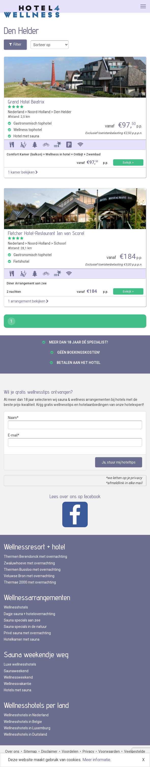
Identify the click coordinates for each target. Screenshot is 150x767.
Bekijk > (128, 162)
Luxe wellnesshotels (20, 664)
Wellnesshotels (16, 607)
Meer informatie (96, 760)
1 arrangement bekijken (28, 301)
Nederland (16, 112)
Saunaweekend (16, 671)
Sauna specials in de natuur (25, 626)
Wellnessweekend (18, 677)
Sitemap (30, 751)
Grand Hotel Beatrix (26, 102)
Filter (15, 44)
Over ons (12, 751)
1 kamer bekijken (23, 172)
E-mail (13, 435)
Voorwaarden (109, 751)
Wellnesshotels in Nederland (26, 715)
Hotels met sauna (17, 690)
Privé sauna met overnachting (27, 633)
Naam (12, 417)
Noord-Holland (39, 112)
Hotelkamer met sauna (21, 639)
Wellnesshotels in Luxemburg (27, 728)
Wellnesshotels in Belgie (23, 721)
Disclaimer (49, 751)
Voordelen (70, 751)
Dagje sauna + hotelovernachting (29, 614)
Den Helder (62, 112)
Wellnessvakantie (17, 683)
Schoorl (60, 243)
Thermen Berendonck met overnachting (35, 556)
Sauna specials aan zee (22, 620)
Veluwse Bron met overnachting (29, 576)
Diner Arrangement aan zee (27, 283)
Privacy (88, 751)
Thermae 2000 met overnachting (30, 582)
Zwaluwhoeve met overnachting (29, 563)
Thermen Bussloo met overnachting (32, 569)
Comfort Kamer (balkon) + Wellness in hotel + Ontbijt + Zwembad (53, 154)
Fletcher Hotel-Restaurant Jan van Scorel (46, 233)
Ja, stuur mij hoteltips (119, 462)
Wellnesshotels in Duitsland (25, 734)
